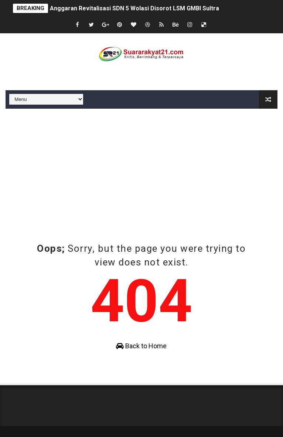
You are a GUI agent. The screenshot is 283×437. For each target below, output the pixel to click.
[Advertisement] (141, 164)
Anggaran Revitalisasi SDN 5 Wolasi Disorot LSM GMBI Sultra (134, 8)
